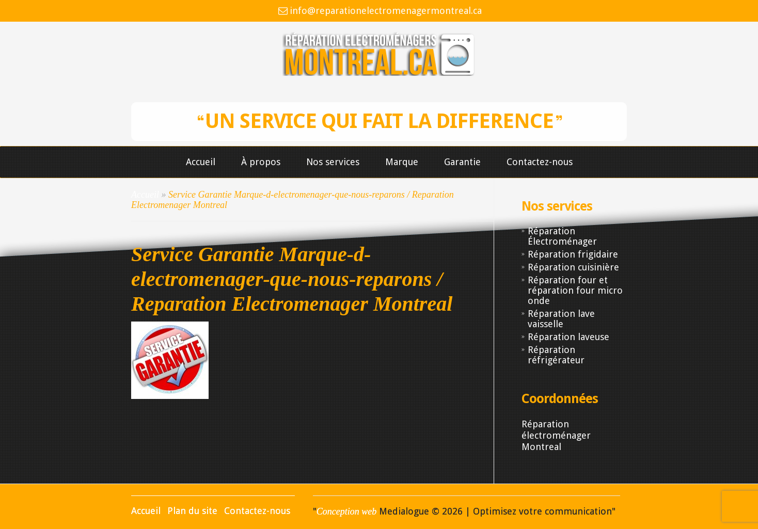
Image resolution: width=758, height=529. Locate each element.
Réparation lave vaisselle (561, 318)
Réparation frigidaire (573, 254)
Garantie (462, 162)
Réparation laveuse (568, 336)
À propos (260, 162)
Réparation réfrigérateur (556, 354)
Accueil (200, 162)
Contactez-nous (540, 162)
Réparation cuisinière (573, 267)
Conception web (346, 511)
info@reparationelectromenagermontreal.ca (386, 10)
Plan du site (192, 510)
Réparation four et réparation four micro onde (575, 290)
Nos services (332, 162)
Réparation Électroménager (562, 236)
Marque (401, 162)
